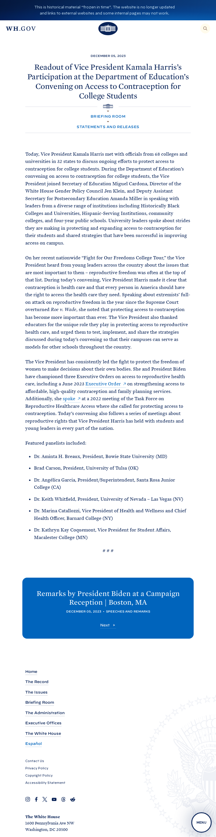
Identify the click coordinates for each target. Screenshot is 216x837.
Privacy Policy (36, 768)
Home (31, 671)
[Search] (205, 28)
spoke (69, 399)
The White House (43, 733)
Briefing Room (108, 116)
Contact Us (34, 761)
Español (33, 743)
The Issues (36, 692)
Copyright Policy (39, 775)
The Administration (45, 713)
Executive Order (103, 384)
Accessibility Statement (45, 782)
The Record (36, 682)
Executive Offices (43, 723)
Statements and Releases (108, 127)
